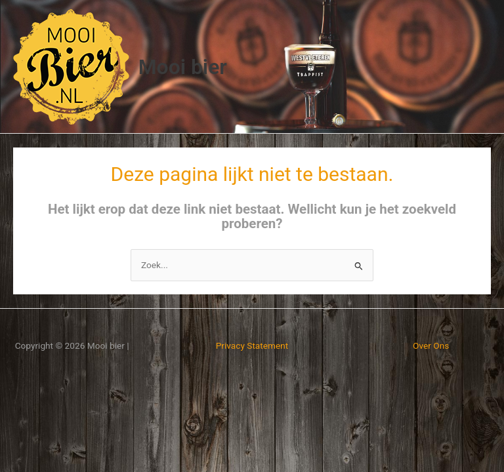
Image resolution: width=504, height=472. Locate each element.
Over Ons (431, 345)
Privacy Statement (252, 345)
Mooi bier (182, 66)
